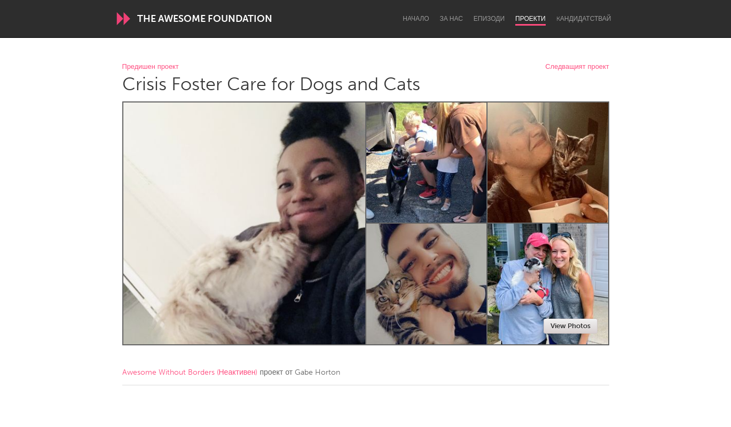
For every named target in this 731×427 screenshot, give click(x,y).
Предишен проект (150, 67)
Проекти (530, 18)
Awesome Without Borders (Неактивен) (190, 372)
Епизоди (489, 18)
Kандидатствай (583, 18)
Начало (416, 18)
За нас (451, 18)
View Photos (571, 326)
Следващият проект (577, 67)
